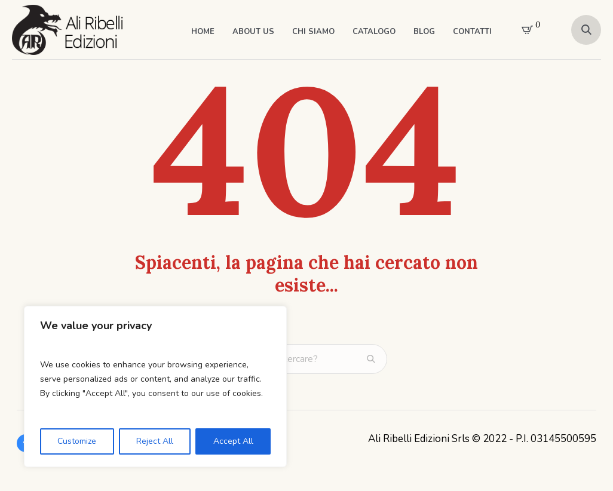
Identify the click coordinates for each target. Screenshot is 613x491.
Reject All (154, 441)
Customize (76, 441)
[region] (155, 386)
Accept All (233, 441)
